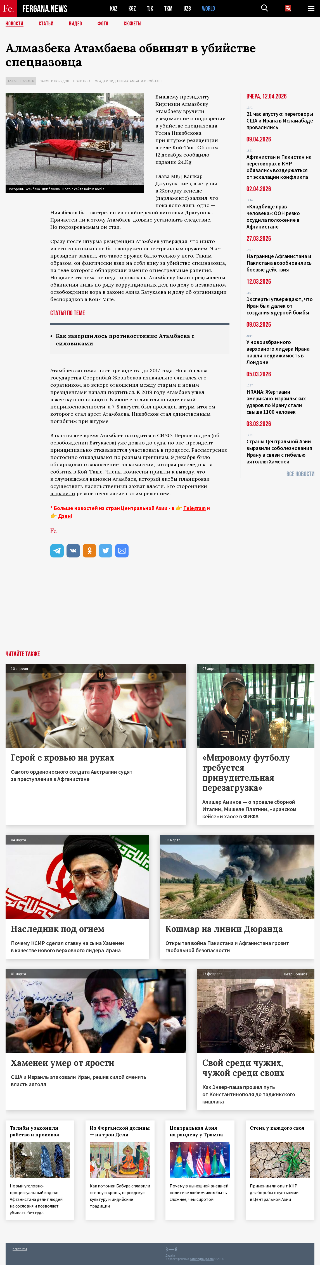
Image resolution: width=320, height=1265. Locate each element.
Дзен (64, 516)
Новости (14, 24)
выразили (62, 493)
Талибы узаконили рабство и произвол (35, 1131)
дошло (136, 442)
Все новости (300, 474)
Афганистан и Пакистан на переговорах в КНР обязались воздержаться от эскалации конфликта (279, 166)
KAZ (113, 8)
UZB (187, 8)
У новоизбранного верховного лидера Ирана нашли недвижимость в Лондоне (278, 352)
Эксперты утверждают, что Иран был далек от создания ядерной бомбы (279, 306)
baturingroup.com (202, 1259)
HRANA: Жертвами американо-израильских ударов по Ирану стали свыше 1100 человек (276, 401)
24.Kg (184, 162)
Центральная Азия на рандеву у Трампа (196, 1131)
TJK (150, 8)
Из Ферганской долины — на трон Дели (120, 1131)
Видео (75, 24)
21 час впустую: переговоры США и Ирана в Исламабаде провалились (279, 120)
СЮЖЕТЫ (133, 24)
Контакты (20, 1249)
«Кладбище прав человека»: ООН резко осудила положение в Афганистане (273, 216)
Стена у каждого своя (277, 1128)
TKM (168, 8)
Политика (82, 81)
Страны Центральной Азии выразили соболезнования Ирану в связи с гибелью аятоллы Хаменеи (279, 451)
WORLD (208, 8)
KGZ (132, 8)
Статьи (46, 24)
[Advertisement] (160, 609)
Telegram (194, 508)
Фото (103, 24)
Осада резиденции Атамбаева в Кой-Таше (129, 81)
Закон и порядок (54, 81)
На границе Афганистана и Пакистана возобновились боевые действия (279, 263)
